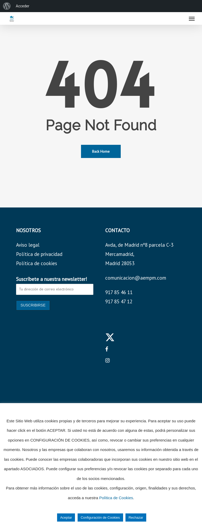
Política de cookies (36, 263)
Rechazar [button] (136, 517)
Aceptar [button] (66, 517)
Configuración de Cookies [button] (100, 517)
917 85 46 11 (119, 292)
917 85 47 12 (118, 301)
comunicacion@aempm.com (135, 278)
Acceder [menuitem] (22, 6)
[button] (192, 18)
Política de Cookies (116, 498)
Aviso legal (27, 245)
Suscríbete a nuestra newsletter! (51, 279)
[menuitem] (7, 6)
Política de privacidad (39, 254)
